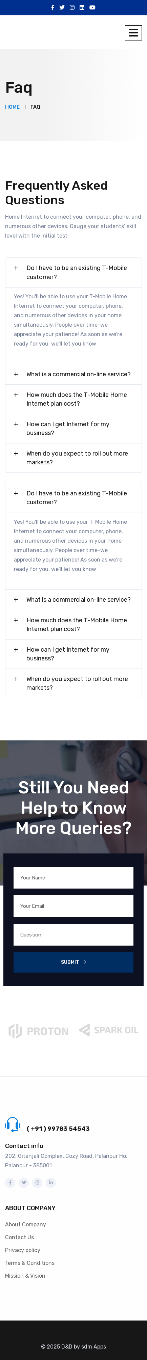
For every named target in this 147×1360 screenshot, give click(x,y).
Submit (70, 962)
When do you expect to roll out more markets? (77, 458)
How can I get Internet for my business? (67, 428)
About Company (25, 1224)
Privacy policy (22, 1250)
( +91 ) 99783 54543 (58, 1129)
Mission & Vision (25, 1276)
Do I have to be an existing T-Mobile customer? (76, 272)
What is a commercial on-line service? (78, 374)
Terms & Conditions (30, 1263)
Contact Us (19, 1237)
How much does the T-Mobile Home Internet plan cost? (76, 399)
